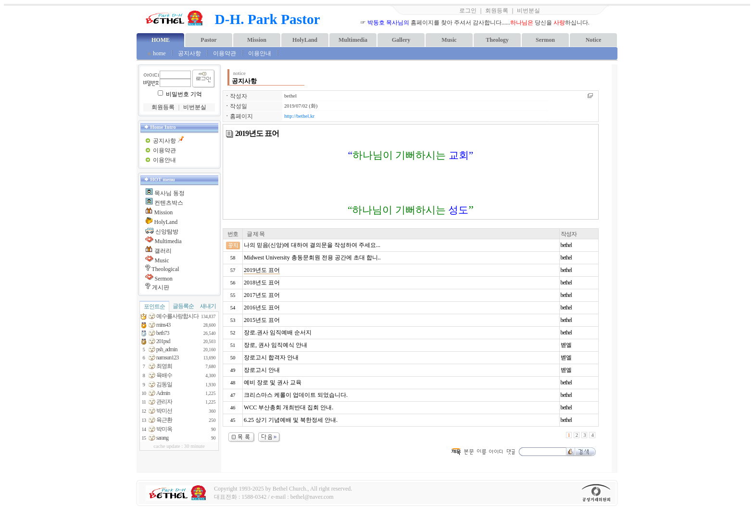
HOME (160, 40)
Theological (165, 269)
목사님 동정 (169, 193)
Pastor (208, 40)
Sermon (545, 40)
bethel (290, 95)
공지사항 (189, 53)
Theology (497, 40)
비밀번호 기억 (184, 94)
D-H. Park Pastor (267, 19)
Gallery (401, 40)
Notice (594, 40)
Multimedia (353, 40)
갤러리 (163, 250)
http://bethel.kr (299, 116)
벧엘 (566, 345)
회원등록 (496, 10)
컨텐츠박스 (168, 202)
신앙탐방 (166, 231)
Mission (256, 40)
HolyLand (304, 40)
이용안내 (260, 53)
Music (448, 40)
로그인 (468, 10)
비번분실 (528, 10)
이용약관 (224, 53)
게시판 (160, 287)
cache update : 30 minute (179, 446)
